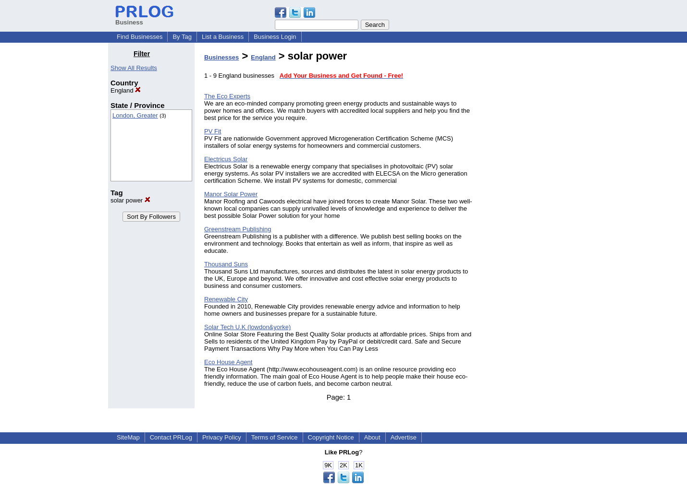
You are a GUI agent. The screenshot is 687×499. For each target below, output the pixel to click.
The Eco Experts (227, 96)
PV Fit (212, 131)
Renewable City (226, 299)
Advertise (404, 437)
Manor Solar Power (231, 194)
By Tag (182, 36)
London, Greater (135, 115)
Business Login (275, 36)
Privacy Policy (221, 437)
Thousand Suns (226, 264)
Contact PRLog (171, 437)
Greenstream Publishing (237, 229)
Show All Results (133, 67)
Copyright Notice (331, 437)
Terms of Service (274, 437)
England (125, 90)
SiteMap (128, 437)
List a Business (223, 36)
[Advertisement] (529, 194)
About (372, 437)
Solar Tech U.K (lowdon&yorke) (247, 327)
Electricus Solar (225, 159)
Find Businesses (139, 36)
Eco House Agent (228, 362)
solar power (130, 200)
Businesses (221, 57)
